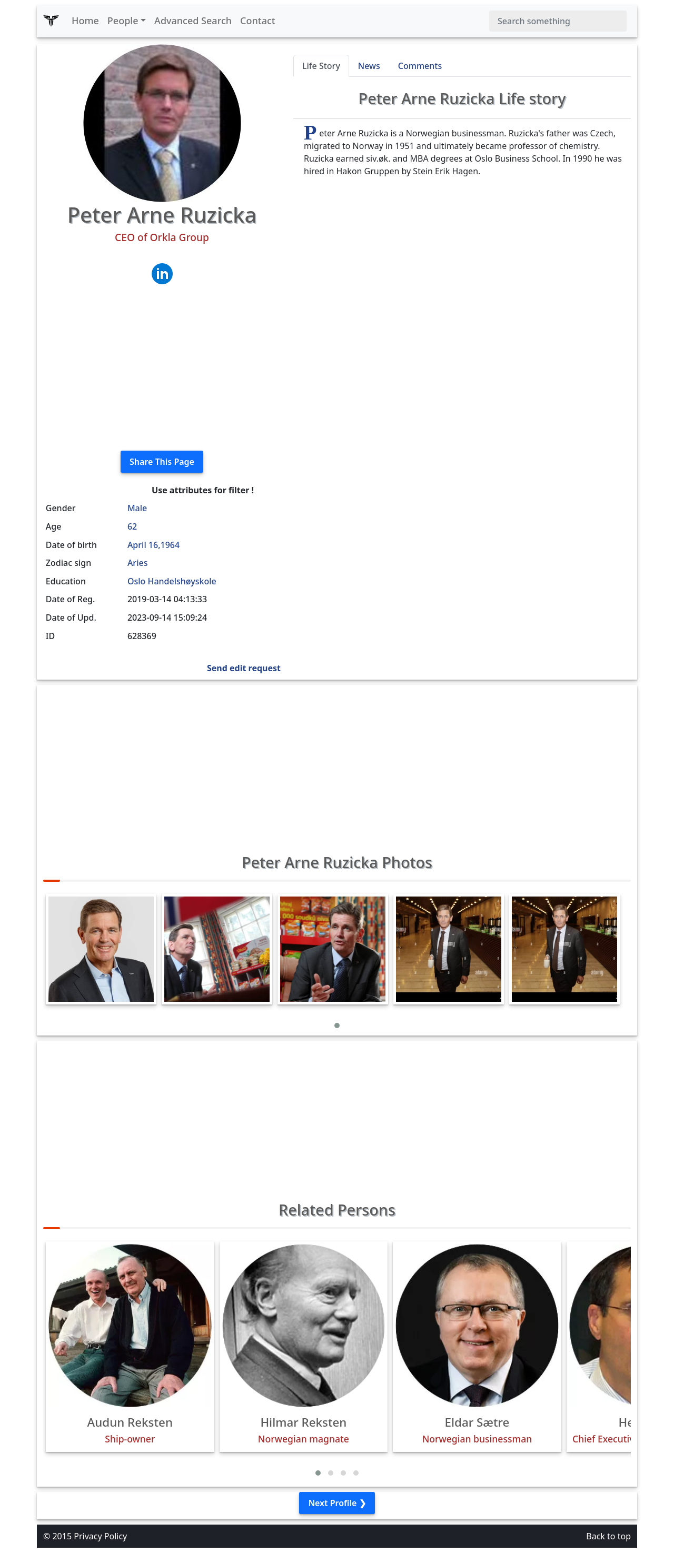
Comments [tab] (420, 66)
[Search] (558, 21)
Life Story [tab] (321, 66)
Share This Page (162, 461)
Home (85, 20)
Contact (257, 20)
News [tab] (369, 66)
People (122, 20)
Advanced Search (193, 20)
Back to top (608, 1536)
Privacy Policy (100, 1536)
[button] (337, 1025)
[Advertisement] (162, 368)
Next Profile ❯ (336, 1503)
